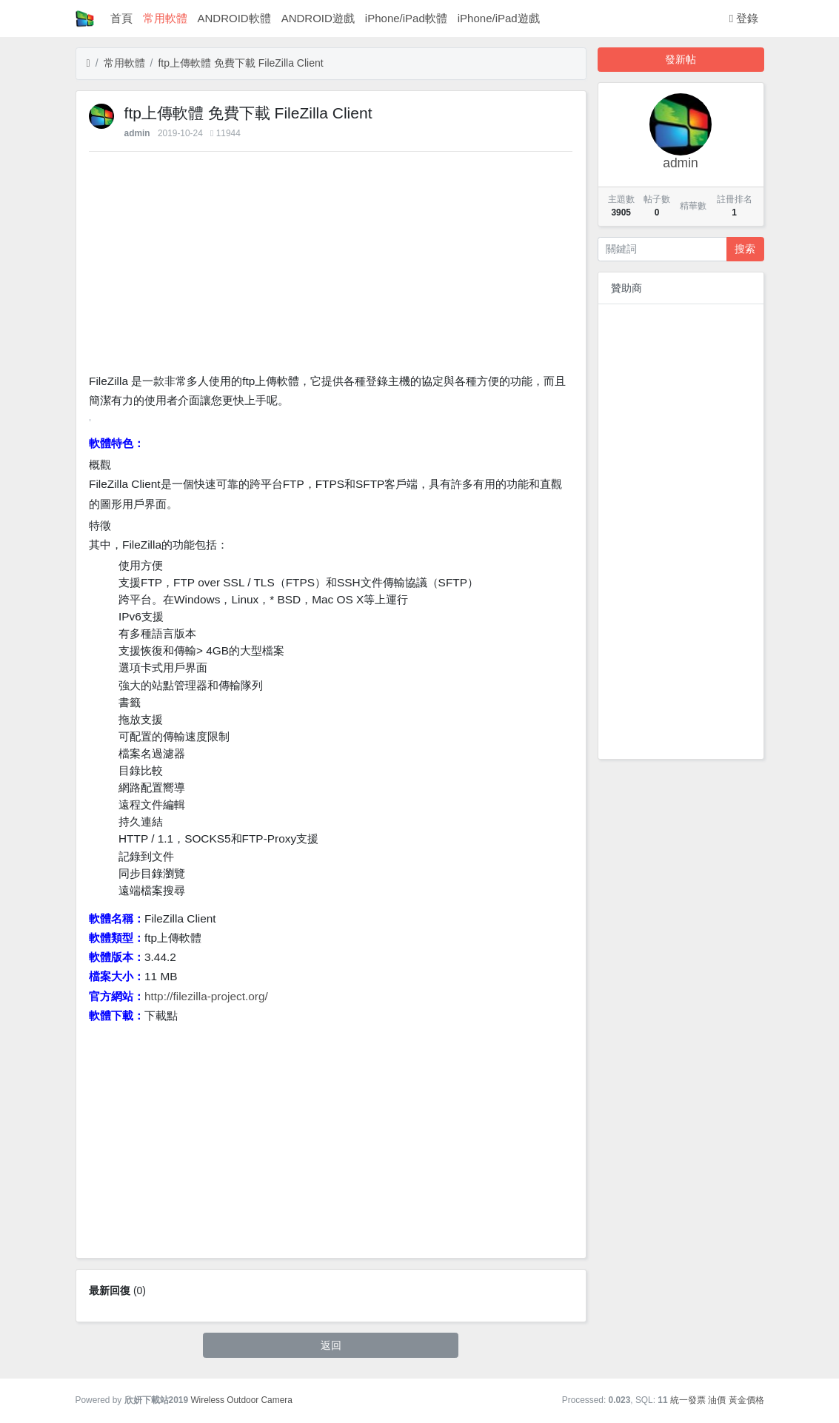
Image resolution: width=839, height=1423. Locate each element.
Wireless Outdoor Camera (241, 1400)
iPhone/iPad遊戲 (499, 18)
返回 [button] (331, 1345)
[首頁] (88, 63)
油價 (717, 1400)
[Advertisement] (330, 265)
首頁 (121, 18)
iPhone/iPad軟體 (406, 18)
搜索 (745, 249)
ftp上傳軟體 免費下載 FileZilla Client (240, 63)
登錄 (744, 18)
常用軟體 (165, 18)
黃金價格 (746, 1400)
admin (137, 133)
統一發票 (688, 1400)
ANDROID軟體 (234, 18)
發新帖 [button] (680, 59)
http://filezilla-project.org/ (206, 996)
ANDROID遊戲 (318, 18)
